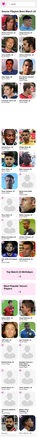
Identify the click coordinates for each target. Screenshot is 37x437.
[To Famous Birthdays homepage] (4, 4)
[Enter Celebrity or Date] (21, 4)
